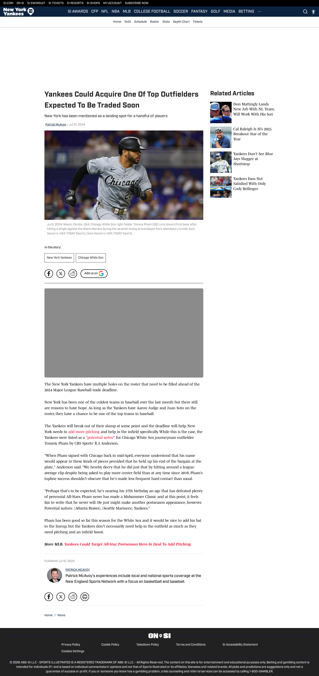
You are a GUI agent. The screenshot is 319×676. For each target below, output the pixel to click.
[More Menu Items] (259, 11)
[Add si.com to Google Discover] (94, 273)
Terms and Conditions (190, 644)
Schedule (140, 22)
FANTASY (199, 12)
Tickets (197, 22)
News (61, 615)
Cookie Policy (110, 644)
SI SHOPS (93, 3)
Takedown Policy (147, 644)
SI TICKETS (56, 3)
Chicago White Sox (90, 257)
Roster (154, 22)
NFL (104, 12)
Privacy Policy (70, 644)
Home (117, 22)
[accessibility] (313, 11)
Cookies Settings (72, 651)
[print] (85, 596)
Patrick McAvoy (55, 124)
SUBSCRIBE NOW (137, 3)
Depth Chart (181, 22)
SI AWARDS (78, 12)
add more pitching (84, 432)
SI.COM (8, 3)
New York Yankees (59, 257)
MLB (127, 12)
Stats (166, 22)
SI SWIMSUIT (36, 3)
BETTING (246, 12)
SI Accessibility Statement (240, 644)
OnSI (128, 22)
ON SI (20, 3)
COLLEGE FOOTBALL (152, 12)
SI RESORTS (75, 3)
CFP (94, 12)
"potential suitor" (100, 437)
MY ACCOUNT (112, 3)
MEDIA (229, 12)
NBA (116, 12)
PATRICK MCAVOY (77, 570)
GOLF (215, 12)
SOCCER (180, 12)
